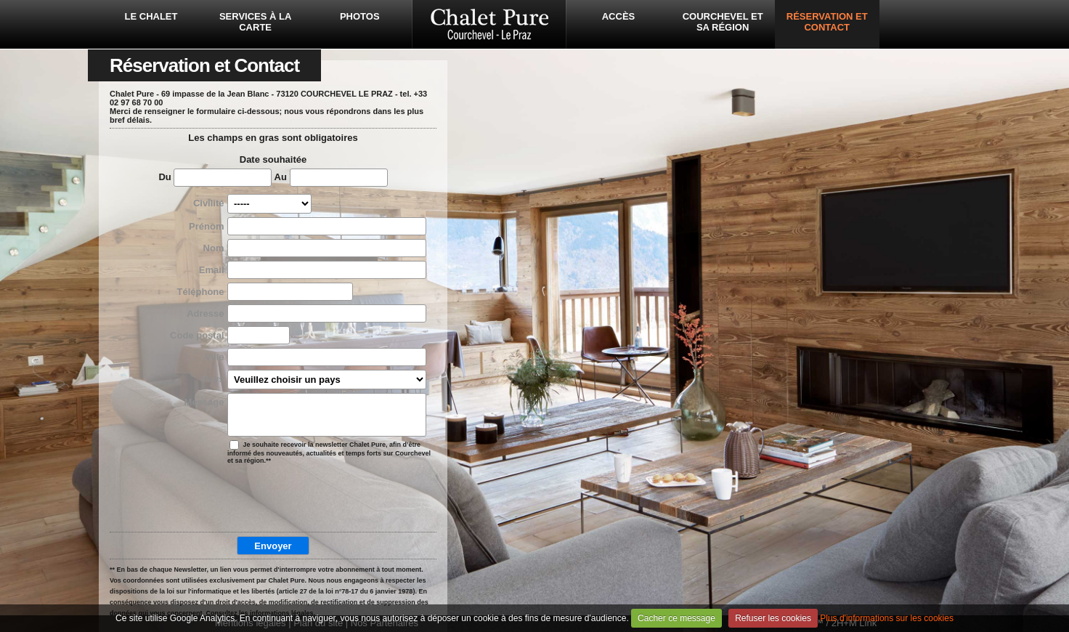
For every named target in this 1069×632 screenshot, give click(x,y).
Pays (213, 378)
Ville (214, 357)
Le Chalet (151, 16)
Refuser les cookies (773, 618)
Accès (618, 16)
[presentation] (270, 499)
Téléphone (200, 291)
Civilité (208, 203)
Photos (360, 16)
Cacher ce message (676, 618)
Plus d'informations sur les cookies (887, 618)
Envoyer (272, 545)
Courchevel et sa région (723, 22)
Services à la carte (255, 22)
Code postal (197, 335)
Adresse (205, 313)
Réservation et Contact (827, 22)
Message (204, 402)
